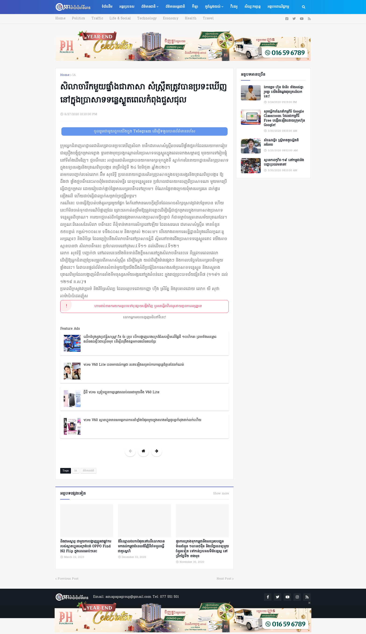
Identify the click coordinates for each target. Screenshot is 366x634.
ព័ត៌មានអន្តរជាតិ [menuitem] (175, 6)
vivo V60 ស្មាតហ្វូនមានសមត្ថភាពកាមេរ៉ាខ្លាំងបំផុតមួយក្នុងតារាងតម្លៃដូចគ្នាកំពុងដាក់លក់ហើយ (142, 420)
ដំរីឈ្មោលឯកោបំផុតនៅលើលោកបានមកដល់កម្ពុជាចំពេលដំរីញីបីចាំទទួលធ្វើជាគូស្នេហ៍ (141, 546)
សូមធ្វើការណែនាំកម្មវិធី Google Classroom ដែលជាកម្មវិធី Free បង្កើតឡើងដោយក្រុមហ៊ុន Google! (284, 119)
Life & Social (118, 18)
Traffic (96, 18)
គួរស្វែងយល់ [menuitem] (212, 6)
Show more (221, 494)
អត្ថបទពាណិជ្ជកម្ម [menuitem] (278, 6)
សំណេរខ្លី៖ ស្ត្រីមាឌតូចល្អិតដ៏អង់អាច (281, 142)
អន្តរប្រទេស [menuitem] (126, 6)
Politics (77, 18)
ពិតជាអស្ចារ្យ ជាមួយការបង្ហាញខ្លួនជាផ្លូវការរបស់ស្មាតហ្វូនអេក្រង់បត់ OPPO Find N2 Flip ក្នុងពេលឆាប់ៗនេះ (85, 546)
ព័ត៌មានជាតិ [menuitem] (148, 6)
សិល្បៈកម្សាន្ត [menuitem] (252, 6)
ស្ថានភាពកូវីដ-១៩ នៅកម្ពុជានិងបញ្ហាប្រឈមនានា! (284, 162)
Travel (204, 18)
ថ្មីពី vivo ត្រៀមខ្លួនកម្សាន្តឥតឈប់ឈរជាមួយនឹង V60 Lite (121, 392)
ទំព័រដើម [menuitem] (107, 6)
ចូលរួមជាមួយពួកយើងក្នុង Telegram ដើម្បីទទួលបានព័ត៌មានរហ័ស (144, 131)
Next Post (224, 578)
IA (74, 75)
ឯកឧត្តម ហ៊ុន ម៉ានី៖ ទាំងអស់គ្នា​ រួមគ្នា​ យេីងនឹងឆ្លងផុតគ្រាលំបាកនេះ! (283, 92)
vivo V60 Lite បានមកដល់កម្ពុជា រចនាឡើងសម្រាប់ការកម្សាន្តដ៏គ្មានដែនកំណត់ (134, 364)
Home (60, 18)
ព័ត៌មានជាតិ (88, 471)
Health (187, 18)
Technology (145, 18)
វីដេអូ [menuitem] (233, 6)
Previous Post (68, 578)
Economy (168, 18)
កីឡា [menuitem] (195, 6)
